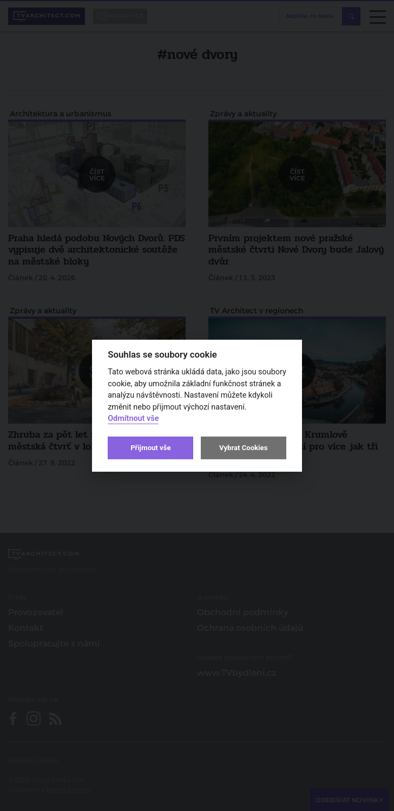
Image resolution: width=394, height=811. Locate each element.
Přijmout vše (150, 448)
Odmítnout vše (133, 418)
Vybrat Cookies (243, 448)
